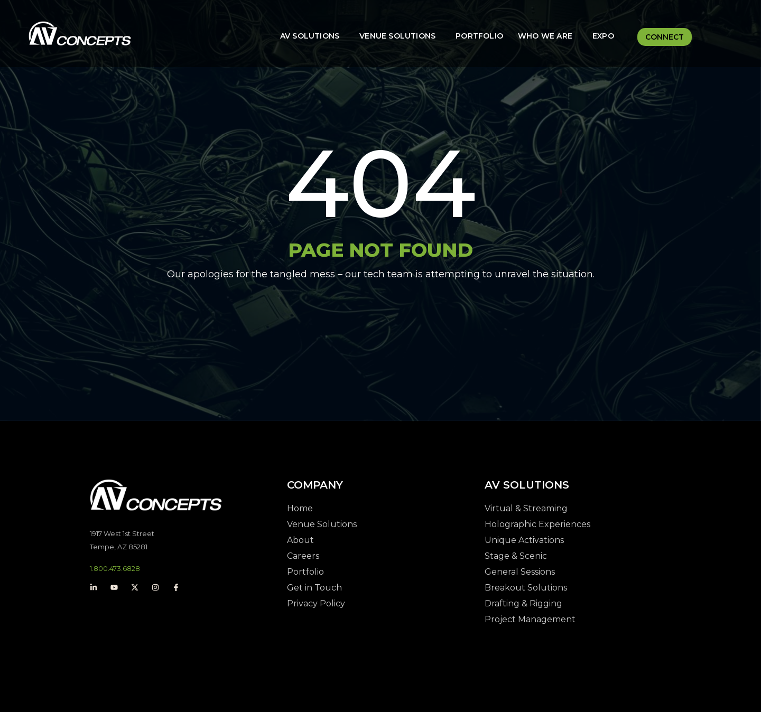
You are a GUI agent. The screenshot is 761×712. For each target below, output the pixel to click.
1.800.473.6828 (115, 568)
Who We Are (545, 36)
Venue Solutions (397, 36)
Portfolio (479, 36)
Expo (603, 36)
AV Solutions (309, 36)
